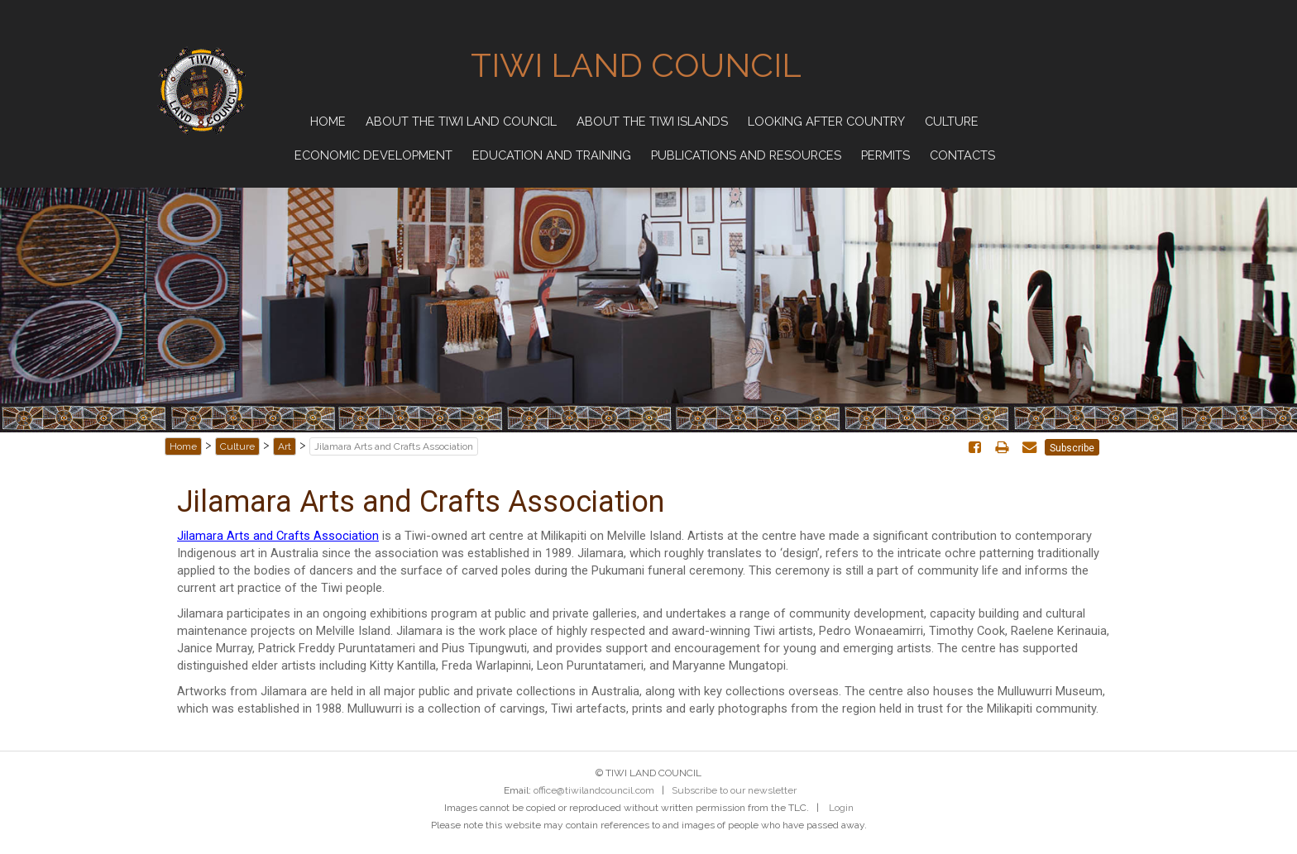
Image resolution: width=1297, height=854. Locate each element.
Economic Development (373, 155)
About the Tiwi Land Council (461, 121)
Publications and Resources (746, 155)
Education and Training (551, 155)
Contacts (962, 155)
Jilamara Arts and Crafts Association (278, 535)
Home (328, 121)
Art (284, 446)
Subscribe (1072, 448)
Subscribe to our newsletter (734, 790)
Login (841, 807)
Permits (885, 155)
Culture (952, 121)
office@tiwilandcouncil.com (594, 790)
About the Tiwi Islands (652, 121)
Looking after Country (826, 121)
